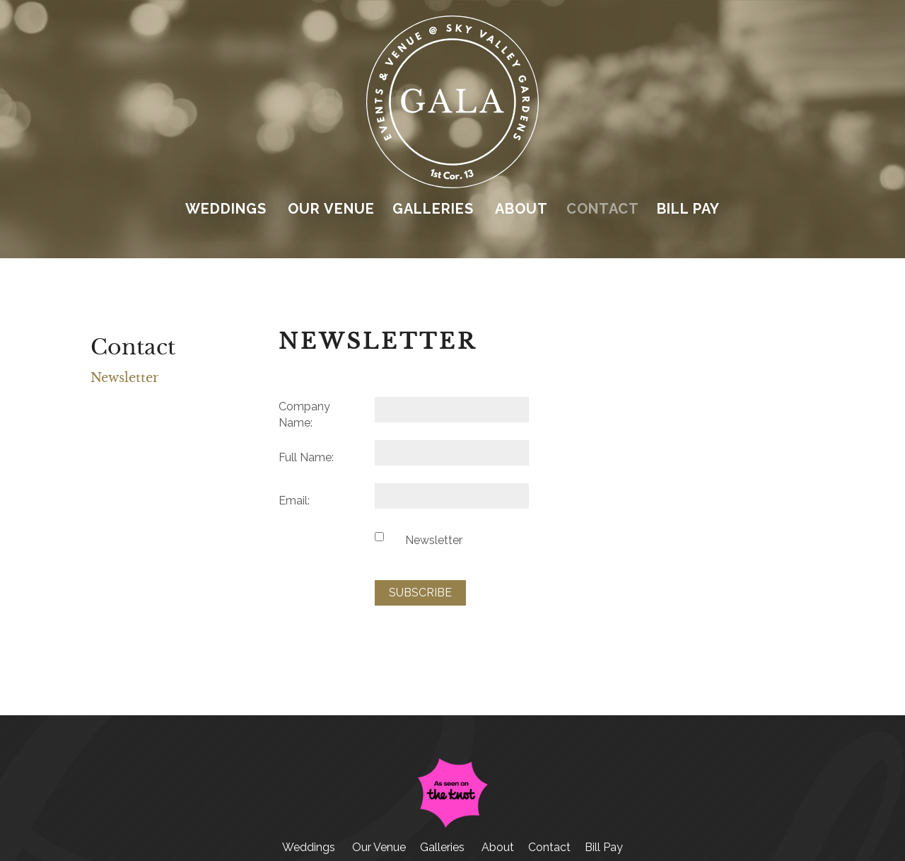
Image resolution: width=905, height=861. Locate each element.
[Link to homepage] (452, 184)
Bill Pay (688, 208)
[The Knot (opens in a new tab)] (452, 824)
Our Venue (331, 208)
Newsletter (124, 378)
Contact (602, 208)
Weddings (226, 208)
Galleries (433, 208)
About (521, 208)
